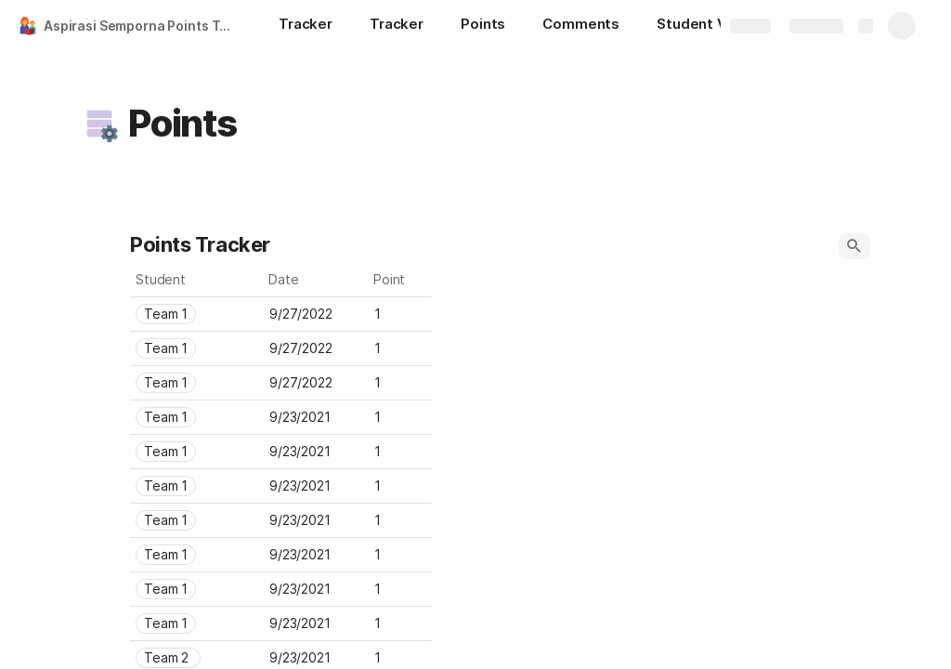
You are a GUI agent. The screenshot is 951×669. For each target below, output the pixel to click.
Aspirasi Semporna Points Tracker (142, 25)
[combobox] (197, 314)
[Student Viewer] (711, 26)
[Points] (483, 26)
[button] (99, 123)
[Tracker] (305, 26)
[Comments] (581, 26)
